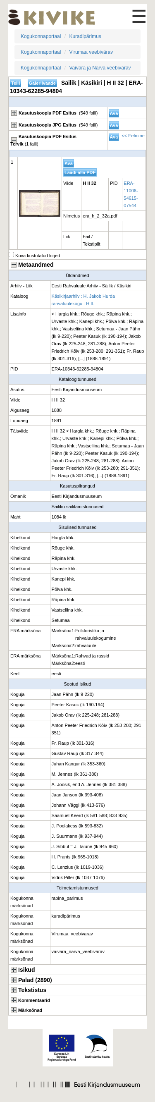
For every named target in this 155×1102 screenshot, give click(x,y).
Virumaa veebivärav (91, 52)
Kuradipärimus (85, 36)
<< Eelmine (133, 135)
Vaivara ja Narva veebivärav (100, 68)
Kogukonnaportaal (41, 36)
